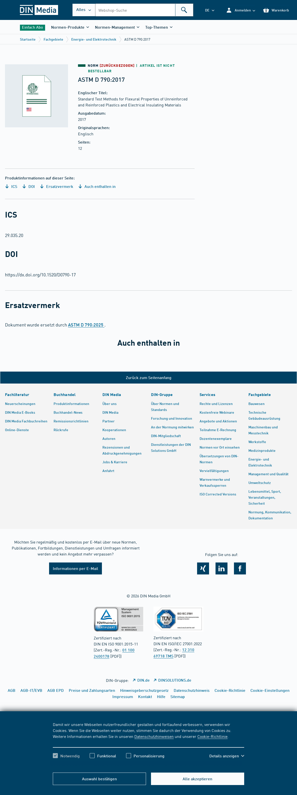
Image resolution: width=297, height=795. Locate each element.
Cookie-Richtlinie (212, 736)
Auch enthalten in (97, 186)
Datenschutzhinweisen (154, 736)
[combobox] (144, 10)
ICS (11, 186)
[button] (240, 10)
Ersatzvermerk (56, 186)
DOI (28, 186)
